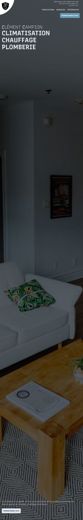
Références (73, 9)
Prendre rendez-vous (70, 15)
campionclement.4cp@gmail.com (69, 3)
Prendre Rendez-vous (11, 511)
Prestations (48, 9)
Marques (60, 9)
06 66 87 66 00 (74, 5)
